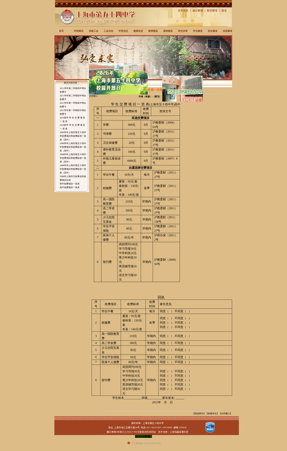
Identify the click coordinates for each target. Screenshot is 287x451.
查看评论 (212, 413)
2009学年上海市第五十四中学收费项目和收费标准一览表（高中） (73, 136)
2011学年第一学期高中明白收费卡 (73, 105)
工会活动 (108, 31)
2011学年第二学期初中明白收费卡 (73, 97)
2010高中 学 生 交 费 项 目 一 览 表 (72, 119)
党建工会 (93, 31)
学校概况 (78, 31)
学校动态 (123, 31)
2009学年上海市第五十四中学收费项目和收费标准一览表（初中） (73, 147)
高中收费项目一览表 (70, 187)
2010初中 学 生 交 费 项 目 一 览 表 (72, 127)
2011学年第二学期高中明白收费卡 (73, 90)
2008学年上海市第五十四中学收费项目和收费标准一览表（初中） (73, 158)
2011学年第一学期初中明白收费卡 (73, 112)
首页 (61, 31)
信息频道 (227, 31)
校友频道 (212, 31)
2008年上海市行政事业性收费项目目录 (73, 178)
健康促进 (138, 31)
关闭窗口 (225, 413)
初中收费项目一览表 (70, 183)
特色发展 (183, 31)
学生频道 (197, 31)
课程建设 (168, 31)
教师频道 (153, 31)
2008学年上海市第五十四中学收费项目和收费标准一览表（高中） (73, 169)
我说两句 (199, 413)
